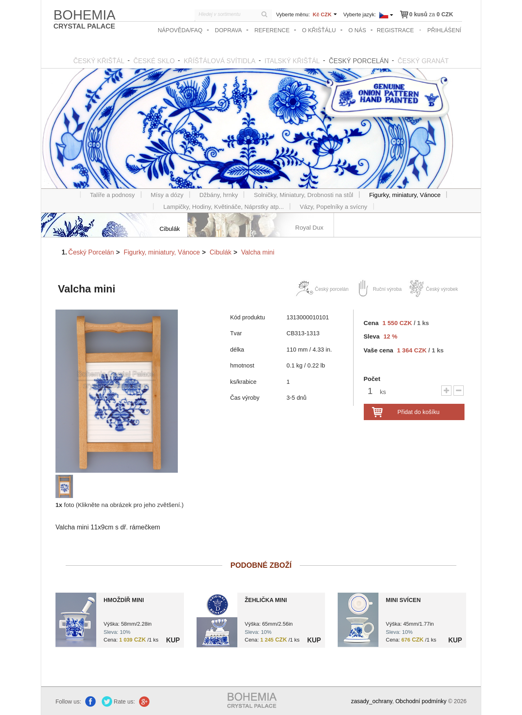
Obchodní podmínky (420, 701)
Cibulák (220, 252)
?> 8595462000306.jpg (217, 620)
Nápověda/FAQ (180, 30)
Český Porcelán (91, 252)
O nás (357, 30)
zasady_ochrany (371, 701)
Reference (272, 30)
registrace (395, 30)
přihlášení (444, 30)
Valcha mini (257, 252)
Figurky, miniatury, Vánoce (162, 252)
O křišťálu (319, 30)
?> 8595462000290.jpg (75, 620)
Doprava (228, 30)
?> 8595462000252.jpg (358, 620)
